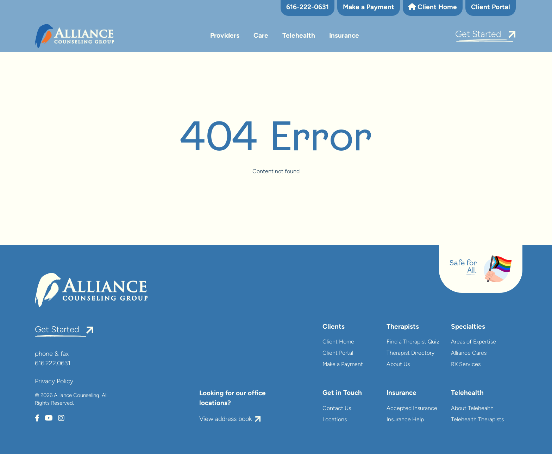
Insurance (344, 36)
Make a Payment (368, 7)
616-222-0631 (307, 7)
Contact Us (336, 408)
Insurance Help (405, 420)
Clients (333, 327)
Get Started (478, 34)
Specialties (468, 327)
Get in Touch (342, 393)
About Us (398, 364)
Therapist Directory (410, 353)
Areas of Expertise (473, 342)
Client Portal (490, 7)
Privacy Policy (54, 381)
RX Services (466, 364)
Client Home (432, 7)
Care (260, 36)
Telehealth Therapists (477, 420)
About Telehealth (472, 408)
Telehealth (298, 36)
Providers (224, 36)
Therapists (403, 327)
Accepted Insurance (412, 408)
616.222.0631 (52, 363)
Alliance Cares (469, 353)
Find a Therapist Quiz (413, 342)
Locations (334, 420)
